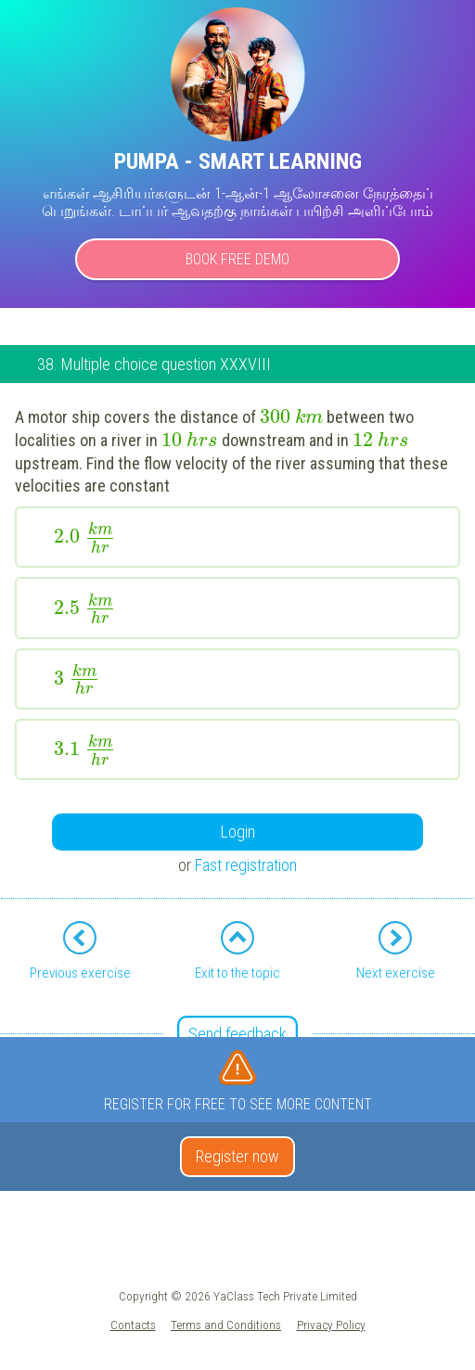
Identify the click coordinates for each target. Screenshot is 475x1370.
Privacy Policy (331, 1324)
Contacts (133, 1324)
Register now (237, 1156)
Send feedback (237, 1034)
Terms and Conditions (226, 1324)
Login (238, 831)
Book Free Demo (237, 259)
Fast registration (246, 865)
